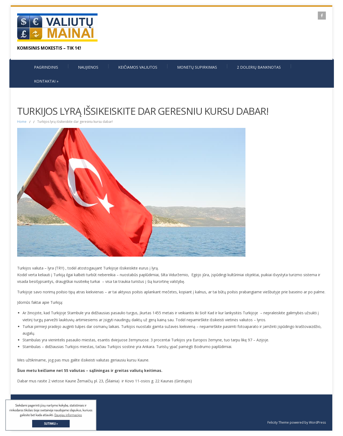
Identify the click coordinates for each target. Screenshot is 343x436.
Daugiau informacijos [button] (68, 415)
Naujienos (88, 67)
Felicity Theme (278, 422)
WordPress (317, 422)
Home (22, 121)
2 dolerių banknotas (259, 67)
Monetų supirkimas (197, 67)
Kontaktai (46, 81)
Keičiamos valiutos (137, 67)
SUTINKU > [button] (51, 424)
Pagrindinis (46, 67)
